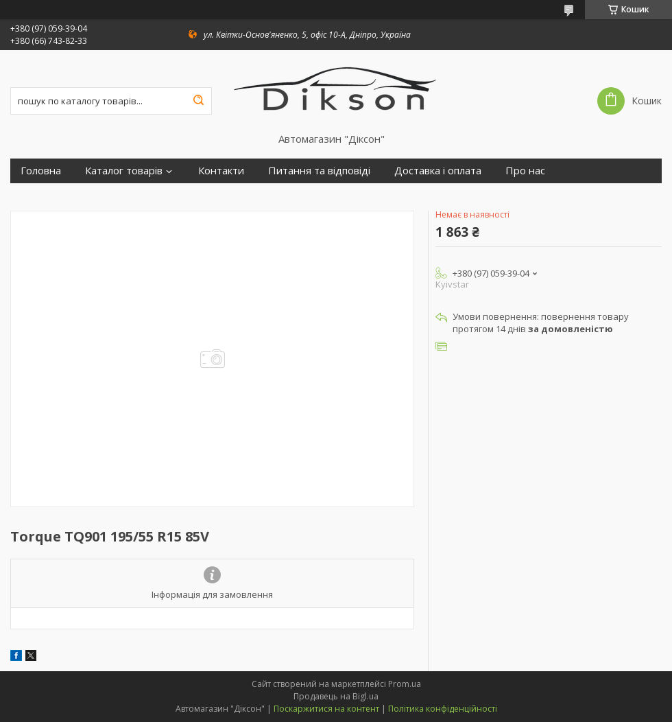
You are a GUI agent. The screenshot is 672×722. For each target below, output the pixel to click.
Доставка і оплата (437, 170)
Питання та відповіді (319, 170)
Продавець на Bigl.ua (336, 696)
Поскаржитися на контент (326, 708)
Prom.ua (404, 684)
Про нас (525, 170)
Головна (41, 170)
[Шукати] (198, 101)
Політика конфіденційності (442, 708)
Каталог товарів (124, 170)
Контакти (221, 170)
